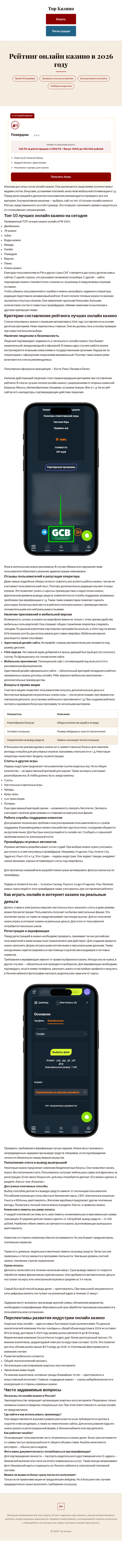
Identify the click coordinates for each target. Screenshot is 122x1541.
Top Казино (61, 8)
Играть (61, 19)
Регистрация (61, 31)
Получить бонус (61, 177)
